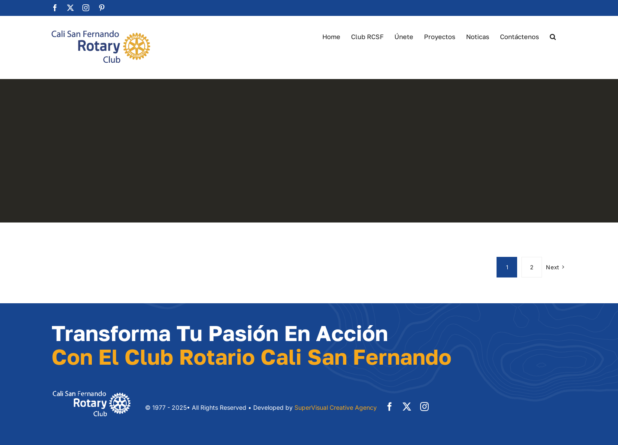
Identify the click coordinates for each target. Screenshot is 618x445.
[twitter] (407, 406)
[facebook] (389, 406)
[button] (553, 36)
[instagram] (424, 406)
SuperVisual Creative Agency (335, 407)
